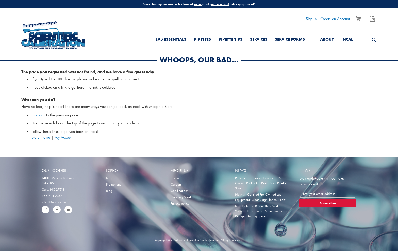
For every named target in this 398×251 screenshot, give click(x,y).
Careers (176, 184)
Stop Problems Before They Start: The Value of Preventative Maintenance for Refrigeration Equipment (261, 211)
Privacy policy (180, 203)
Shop (109, 178)
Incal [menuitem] (347, 39)
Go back (38, 115)
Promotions (113, 184)
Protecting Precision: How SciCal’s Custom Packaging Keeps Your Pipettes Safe (261, 183)
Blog (109, 190)
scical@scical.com (54, 202)
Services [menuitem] (258, 39)
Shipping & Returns (184, 197)
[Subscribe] (327, 203)
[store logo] (53, 35)
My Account (63, 137)
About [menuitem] (327, 39)
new (198, 4)
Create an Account (335, 18)
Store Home (40, 137)
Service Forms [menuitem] (290, 39)
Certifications (179, 190)
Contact (176, 178)
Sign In (311, 18)
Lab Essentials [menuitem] (171, 39)
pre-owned (219, 4)
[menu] (261, 36)
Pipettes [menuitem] (202, 39)
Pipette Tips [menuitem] (230, 39)
